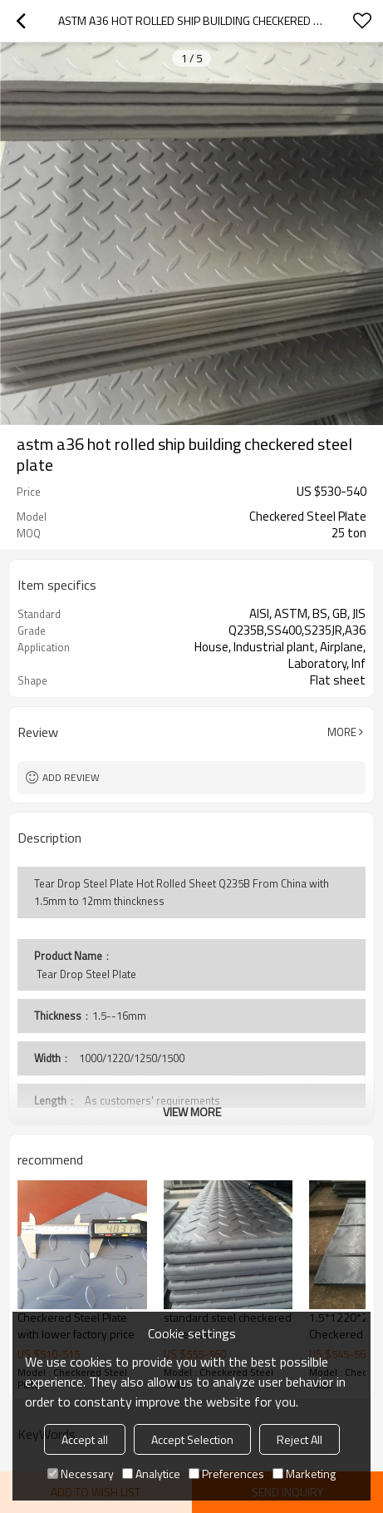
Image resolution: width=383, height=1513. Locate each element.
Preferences (226, 1473)
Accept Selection (192, 1439)
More (341, 732)
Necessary (80, 1473)
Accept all (84, 1439)
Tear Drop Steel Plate (85, 974)
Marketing (304, 1473)
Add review (71, 777)
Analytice (151, 1473)
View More (192, 1111)
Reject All (299, 1439)
